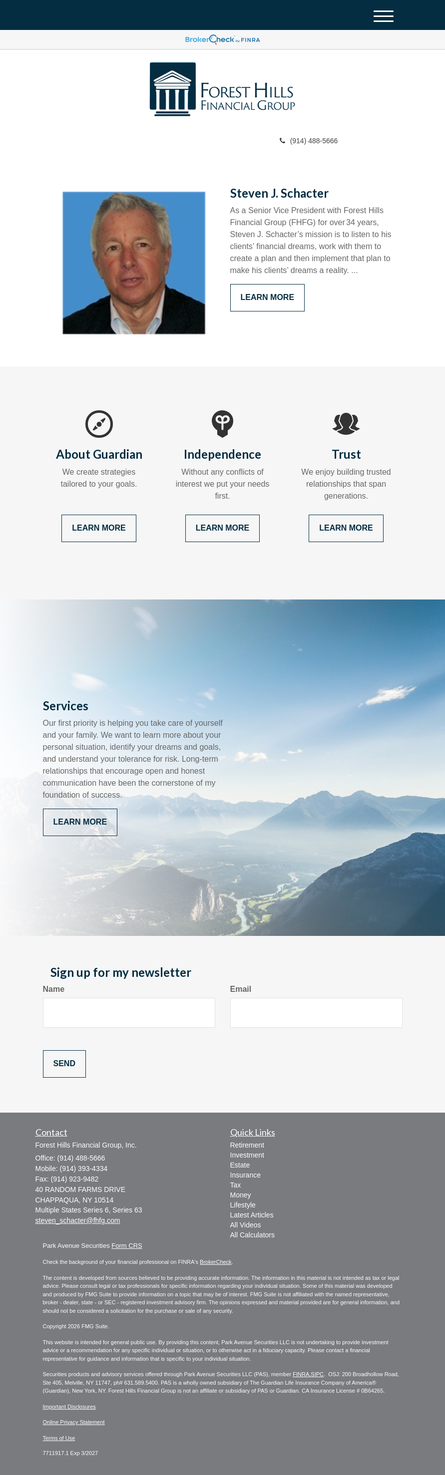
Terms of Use (59, 1438)
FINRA (301, 1374)
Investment (247, 1155)
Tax (235, 1185)
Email (241, 989)
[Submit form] (64, 1064)
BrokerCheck (216, 1262)
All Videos (245, 1225)
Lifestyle (243, 1205)
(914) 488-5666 (309, 141)
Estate (240, 1165)
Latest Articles (252, 1215)
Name (54, 989)
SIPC (317, 1374)
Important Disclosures (69, 1407)
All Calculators (252, 1235)
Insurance (245, 1175)
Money (240, 1195)
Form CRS (126, 1245)
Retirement (247, 1145)
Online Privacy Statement (74, 1422)
